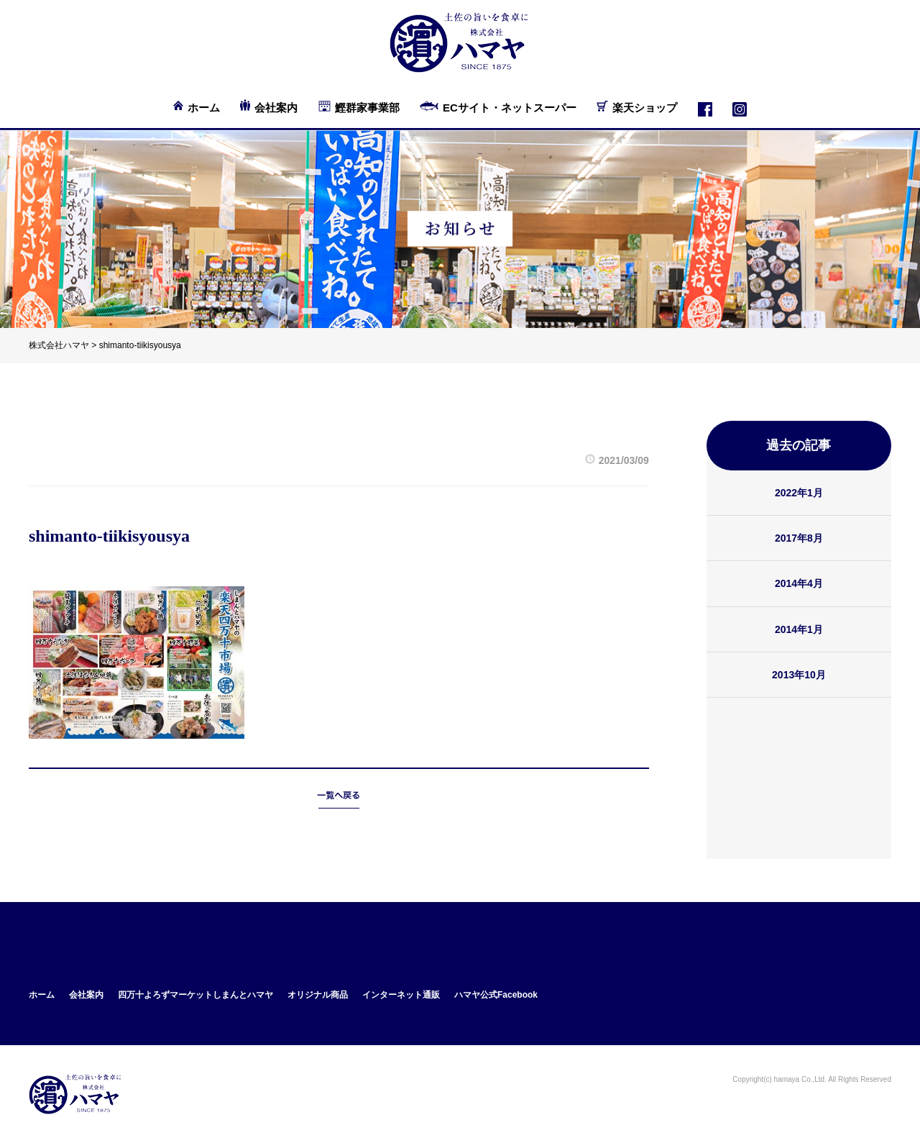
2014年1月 (799, 629)
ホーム (204, 107)
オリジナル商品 (318, 995)
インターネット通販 (401, 995)
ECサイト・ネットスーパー (509, 107)
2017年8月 (799, 538)
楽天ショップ (644, 107)
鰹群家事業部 (367, 107)
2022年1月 (799, 492)
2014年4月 (799, 583)
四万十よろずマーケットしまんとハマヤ (195, 995)
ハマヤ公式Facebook (496, 995)
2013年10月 (799, 674)
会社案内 (276, 107)
